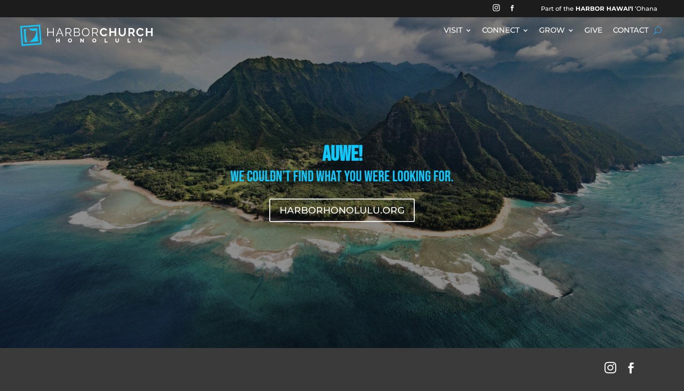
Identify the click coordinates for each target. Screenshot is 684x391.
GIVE (593, 31)
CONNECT (500, 31)
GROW (552, 31)
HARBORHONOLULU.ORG (342, 211)
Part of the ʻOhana (599, 8)
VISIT (453, 31)
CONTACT (630, 31)
